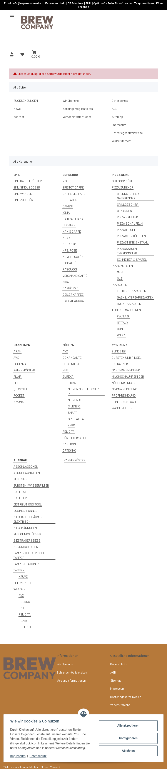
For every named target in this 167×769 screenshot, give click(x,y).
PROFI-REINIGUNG (124, 395)
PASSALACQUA (73, 301)
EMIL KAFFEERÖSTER (27, 181)
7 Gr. (65, 181)
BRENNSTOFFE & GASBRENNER (128, 196)
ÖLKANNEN (124, 211)
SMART (72, 412)
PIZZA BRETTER (127, 217)
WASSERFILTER (122, 408)
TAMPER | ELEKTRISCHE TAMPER (29, 555)
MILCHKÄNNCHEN (25, 528)
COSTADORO (71, 200)
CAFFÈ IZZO (70, 288)
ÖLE (119, 278)
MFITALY (122, 322)
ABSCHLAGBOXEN (25, 466)
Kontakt (18, 116)
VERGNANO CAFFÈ (75, 275)
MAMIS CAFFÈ (72, 231)
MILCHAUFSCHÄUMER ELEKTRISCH (27, 519)
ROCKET (18, 395)
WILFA (121, 335)
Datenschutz (38, 756)
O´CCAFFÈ (69, 263)
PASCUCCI (70, 269)
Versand (55, 766)
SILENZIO (74, 406)
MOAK (66, 238)
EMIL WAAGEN (22, 193)
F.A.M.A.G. (123, 316)
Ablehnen (127, 750)
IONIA (66, 212)
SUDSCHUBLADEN (25, 547)
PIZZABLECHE (126, 230)
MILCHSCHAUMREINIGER (128, 376)
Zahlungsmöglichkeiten (78, 108)
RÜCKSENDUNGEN (25, 100)
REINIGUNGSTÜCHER (125, 402)
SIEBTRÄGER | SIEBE (26, 540)
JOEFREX (25, 627)
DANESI (68, 206)
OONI (120, 329)
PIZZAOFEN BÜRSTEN (131, 236)
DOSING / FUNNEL (25, 510)
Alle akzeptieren (128, 725)
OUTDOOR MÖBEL (123, 181)
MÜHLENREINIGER (123, 383)
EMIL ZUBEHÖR (23, 200)
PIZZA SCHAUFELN (130, 223)
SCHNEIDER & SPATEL (132, 259)
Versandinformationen (77, 116)
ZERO (71, 425)
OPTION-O (69, 450)
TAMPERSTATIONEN (26, 564)
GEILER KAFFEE (73, 294)
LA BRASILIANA (73, 219)
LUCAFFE (69, 225)
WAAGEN (19, 589)
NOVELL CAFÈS (73, 257)
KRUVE (23, 576)
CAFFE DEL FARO (74, 193)
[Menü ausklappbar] (12, 14)
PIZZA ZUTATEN (122, 266)
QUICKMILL (20, 389)
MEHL (120, 272)
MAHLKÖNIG (70, 444)
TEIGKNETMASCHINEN (126, 310)
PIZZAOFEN (119, 285)
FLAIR (17, 376)
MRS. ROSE (70, 250)
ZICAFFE (68, 282)
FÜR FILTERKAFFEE (76, 438)
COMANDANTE (72, 357)
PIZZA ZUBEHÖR (122, 187)
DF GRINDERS (71, 364)
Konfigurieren (128, 738)
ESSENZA (20, 364)
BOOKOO (24, 602)
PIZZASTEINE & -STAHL (133, 242)
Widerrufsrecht (122, 141)
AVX (16, 357)
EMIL (66, 370)
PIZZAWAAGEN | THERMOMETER (127, 251)
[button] (12, 54)
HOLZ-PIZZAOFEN (129, 303)
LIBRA (72, 383)
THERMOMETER (23, 583)
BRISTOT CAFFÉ (73, 187)
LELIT (17, 383)
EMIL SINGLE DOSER (26, 187)
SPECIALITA (76, 419)
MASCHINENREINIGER (126, 370)
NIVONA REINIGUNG (124, 389)
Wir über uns (71, 100)
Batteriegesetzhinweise (127, 133)
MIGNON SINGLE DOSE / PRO (83, 391)
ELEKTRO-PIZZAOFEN (131, 291)
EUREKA (68, 376)
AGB (114, 108)
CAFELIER (20, 498)
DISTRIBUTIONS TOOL (27, 504)
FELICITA (69, 431)
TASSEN (18, 570)
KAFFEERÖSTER (24, 370)
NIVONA (18, 402)
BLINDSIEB (119, 351)
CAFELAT (19, 492)
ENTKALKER (120, 364)
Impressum (18, 756)
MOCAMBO (69, 244)
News (17, 108)
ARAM (17, 351)
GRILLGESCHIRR (128, 204)
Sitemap (117, 116)
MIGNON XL (75, 400)
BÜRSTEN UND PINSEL (127, 357)
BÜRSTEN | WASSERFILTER (31, 485)
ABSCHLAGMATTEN (26, 473)
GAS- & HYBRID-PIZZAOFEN (135, 297)
